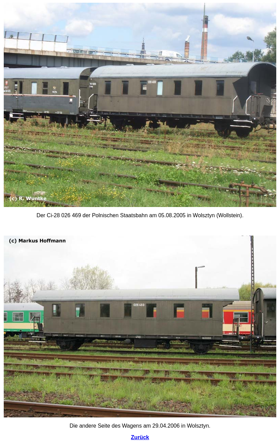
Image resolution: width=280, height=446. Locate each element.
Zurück (140, 437)
